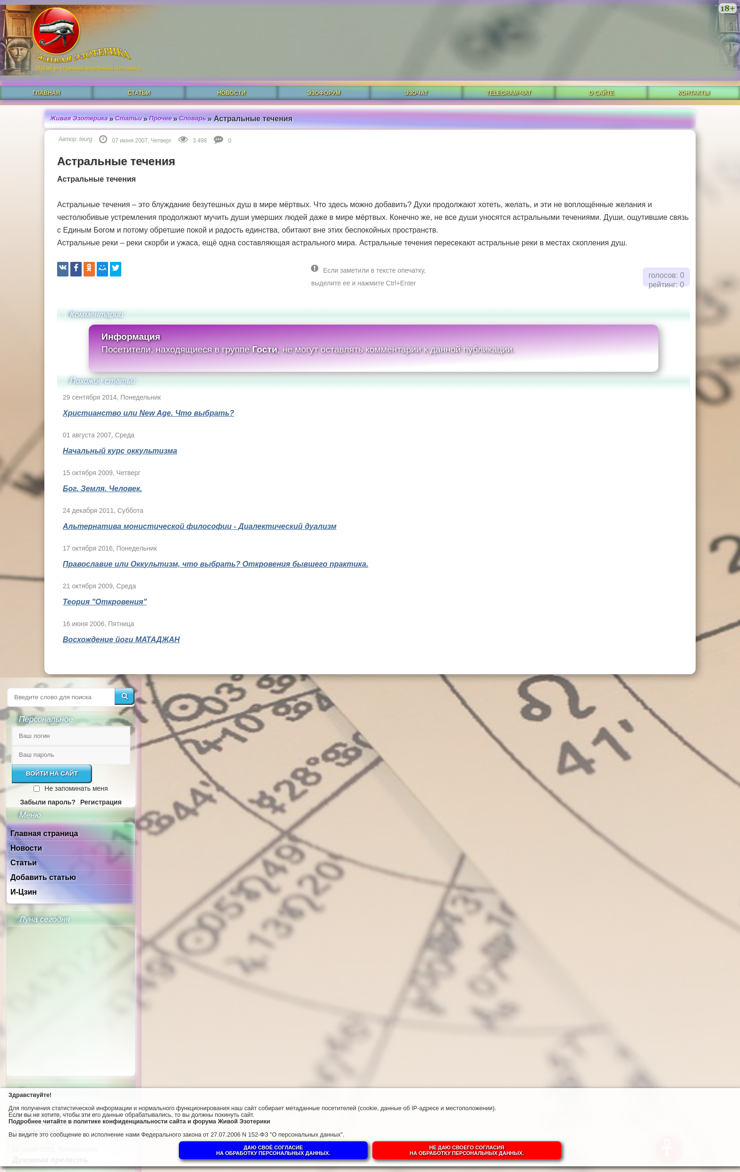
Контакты (693, 78)
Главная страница (641, 244)
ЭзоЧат (416, 78)
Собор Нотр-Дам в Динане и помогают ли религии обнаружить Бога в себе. (663, 766)
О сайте (601, 78)
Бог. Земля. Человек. (65, 486)
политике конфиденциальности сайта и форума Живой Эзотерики (193, 1117)
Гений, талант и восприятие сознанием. (666, 807)
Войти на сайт (649, 184)
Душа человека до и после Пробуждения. (659, 725)
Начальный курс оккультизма (83, 448)
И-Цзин (620, 303)
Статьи (138, 78)
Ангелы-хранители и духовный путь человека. (658, 688)
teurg (48, 124)
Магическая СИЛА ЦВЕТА (657, 627)
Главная (46, 78)
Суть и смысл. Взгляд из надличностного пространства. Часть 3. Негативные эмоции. (657, 852)
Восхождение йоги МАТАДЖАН (84, 637)
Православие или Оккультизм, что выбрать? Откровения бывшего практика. (178, 562)
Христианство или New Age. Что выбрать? (111, 411)
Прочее (127, 103)
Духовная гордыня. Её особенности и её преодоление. (651, 533)
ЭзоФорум (323, 78)
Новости (231, 78)
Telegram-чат (508, 78)
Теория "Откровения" (68, 599)
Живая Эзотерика (43, 103)
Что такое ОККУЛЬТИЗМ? (659, 656)
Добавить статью (640, 288)
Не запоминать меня (673, 199)
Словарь (160, 103)
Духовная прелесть (647, 571)
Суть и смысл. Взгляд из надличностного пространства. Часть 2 (657, 901)
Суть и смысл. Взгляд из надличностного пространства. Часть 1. (657, 947)
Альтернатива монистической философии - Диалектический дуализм (163, 524)
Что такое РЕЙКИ (644, 599)
